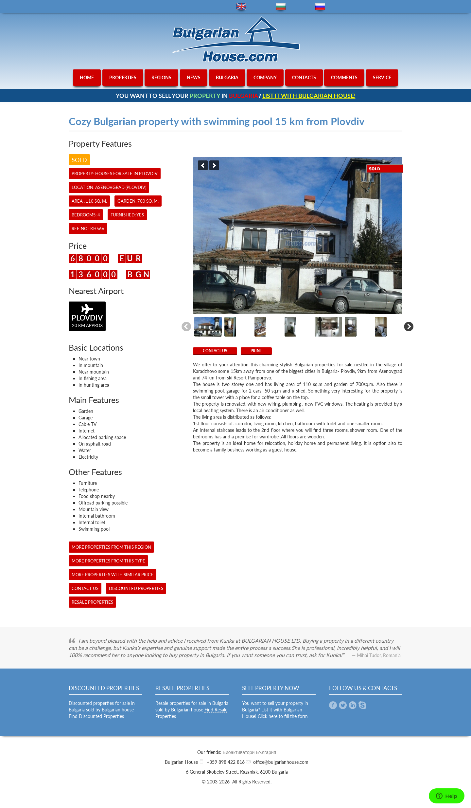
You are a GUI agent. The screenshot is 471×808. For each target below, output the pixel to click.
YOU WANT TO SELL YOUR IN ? (236, 95)
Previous (203, 165)
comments (344, 77)
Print (256, 350)
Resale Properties (92, 602)
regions (161, 77)
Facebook (333, 705)
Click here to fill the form (283, 716)
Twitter (343, 705)
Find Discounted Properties (96, 716)
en (241, 6)
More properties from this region (111, 547)
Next (214, 165)
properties (122, 77)
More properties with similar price (112, 574)
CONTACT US (215, 350)
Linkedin (353, 705)
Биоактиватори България (249, 752)
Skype (362, 705)
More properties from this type (108, 560)
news (194, 77)
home (87, 77)
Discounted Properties (136, 588)
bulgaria (227, 77)
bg (281, 6)
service (382, 77)
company (265, 77)
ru (320, 6)
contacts (304, 77)
